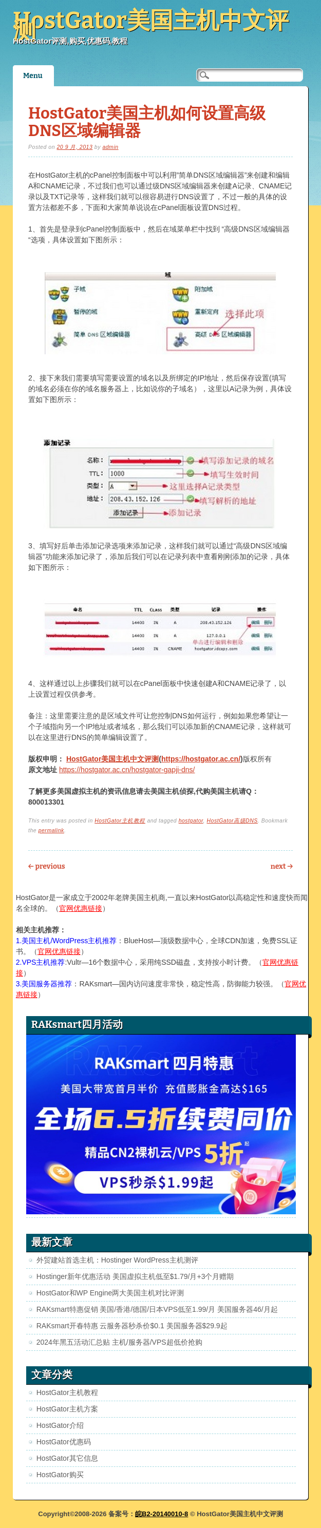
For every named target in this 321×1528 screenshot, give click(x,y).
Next (282, 866)
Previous (46, 866)
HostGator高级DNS (231, 820)
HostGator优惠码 (63, 1442)
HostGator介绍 (60, 1425)
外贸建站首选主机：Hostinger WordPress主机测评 (117, 1260)
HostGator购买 (60, 1474)
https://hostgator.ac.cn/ (200, 759)
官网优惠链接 (80, 908)
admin (110, 147)
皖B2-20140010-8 (161, 1514)
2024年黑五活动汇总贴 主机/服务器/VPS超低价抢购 (119, 1342)
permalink (51, 830)
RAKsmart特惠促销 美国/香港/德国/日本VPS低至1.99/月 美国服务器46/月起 (157, 1309)
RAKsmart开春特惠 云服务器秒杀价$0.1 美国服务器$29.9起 (132, 1326)
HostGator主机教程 (120, 820)
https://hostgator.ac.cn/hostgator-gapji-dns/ (127, 770)
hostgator (191, 820)
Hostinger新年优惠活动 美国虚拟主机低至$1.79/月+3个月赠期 (135, 1276)
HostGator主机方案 (67, 1409)
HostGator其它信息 (67, 1458)
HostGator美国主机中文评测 (151, 26)
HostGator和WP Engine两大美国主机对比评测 (110, 1293)
